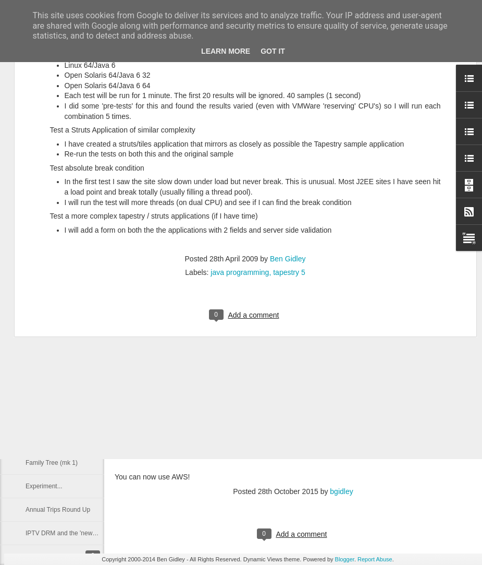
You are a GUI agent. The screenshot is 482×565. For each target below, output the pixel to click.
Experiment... (44, 486)
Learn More (225, 51)
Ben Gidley (287, 149)
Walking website (48, 392)
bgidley (341, 491)
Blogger (344, 559)
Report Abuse (374, 559)
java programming (240, 163)
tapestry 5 (289, 163)
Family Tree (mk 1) (52, 462)
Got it (273, 51)
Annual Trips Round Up (58, 509)
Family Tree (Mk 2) (52, 439)
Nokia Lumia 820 (49, 368)
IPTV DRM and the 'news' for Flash (74, 533)
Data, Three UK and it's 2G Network (75, 345)
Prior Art (37, 415)
